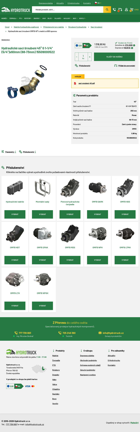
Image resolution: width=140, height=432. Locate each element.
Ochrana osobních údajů (90, 365)
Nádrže (4, 18)
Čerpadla (13, 18)
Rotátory (28, 18)
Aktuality (60, 3)
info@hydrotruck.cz (34, 424)
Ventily (82, 18)
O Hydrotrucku (74, 3)
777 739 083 (11, 424)
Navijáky (67, 18)
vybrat (14, 214)
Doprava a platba (46, 3)
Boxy (75, 18)
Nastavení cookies (88, 375)
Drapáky (37, 18)
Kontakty (87, 3)
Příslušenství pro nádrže (53, 27)
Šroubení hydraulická (77, 27)
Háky (44, 18)
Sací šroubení (96, 27)
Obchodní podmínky (88, 360)
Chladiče (58, 18)
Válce (50, 18)
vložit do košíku (114, 57)
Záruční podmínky (87, 370)
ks (83, 58)
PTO (21, 18)
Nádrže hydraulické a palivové (26, 27)
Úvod (7, 27)
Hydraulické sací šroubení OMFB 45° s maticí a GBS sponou (32, 31)
